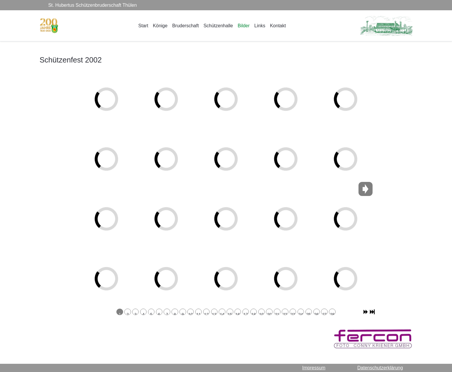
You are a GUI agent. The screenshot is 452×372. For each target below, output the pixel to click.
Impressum (313, 367)
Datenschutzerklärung (380, 367)
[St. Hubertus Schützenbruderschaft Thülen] (49, 25)
